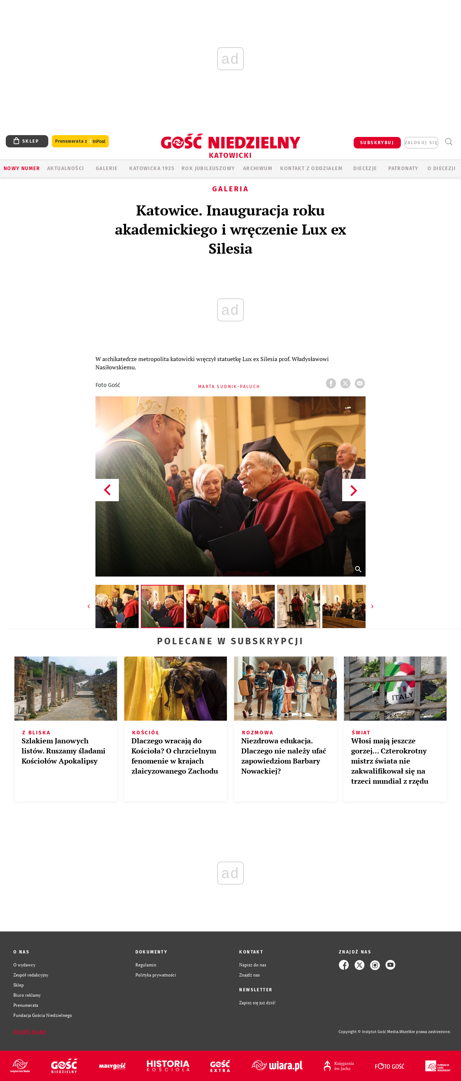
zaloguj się (421, 142)
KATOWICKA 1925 (151, 168)
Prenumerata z (80, 141)
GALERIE (107, 168)
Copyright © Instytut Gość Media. (369, 1031)
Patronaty (403, 168)
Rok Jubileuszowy (208, 168)
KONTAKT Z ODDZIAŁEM (311, 168)
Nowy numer (22, 168)
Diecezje (365, 168)
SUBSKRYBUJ (377, 142)
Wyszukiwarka (448, 141)
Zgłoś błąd (29, 1032)
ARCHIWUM (257, 168)
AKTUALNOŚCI (65, 168)
